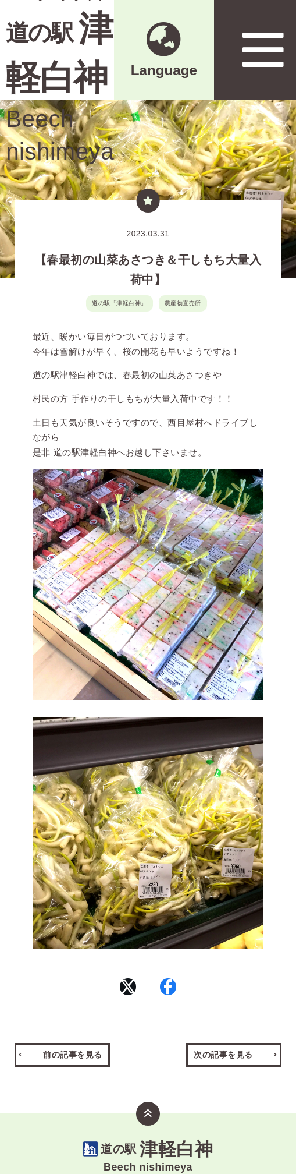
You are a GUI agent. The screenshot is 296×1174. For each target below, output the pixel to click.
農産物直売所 (183, 303)
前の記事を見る (72, 1080)
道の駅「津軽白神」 (119, 303)
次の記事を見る (223, 1080)
